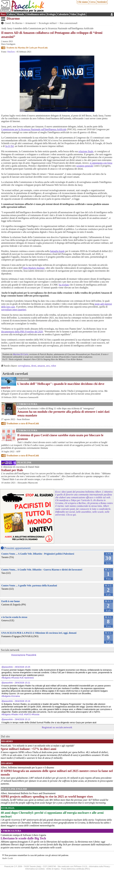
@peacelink (7, 667)
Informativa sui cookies (35, 869)
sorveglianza (24, 365)
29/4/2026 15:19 (22, 701)
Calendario (63, 14)
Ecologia (51, 14)
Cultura (11, 14)
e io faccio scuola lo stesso (14, 617)
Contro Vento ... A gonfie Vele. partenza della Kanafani (29, 585)
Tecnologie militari (48, 23)
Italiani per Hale (12, 470)
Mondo (20, 14)
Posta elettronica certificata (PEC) (75, 869)
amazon (41, 365)
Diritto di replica (53, 869)
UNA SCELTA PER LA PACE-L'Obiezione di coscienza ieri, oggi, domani (38, 633)
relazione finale (85, 151)
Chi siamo (83, 2)
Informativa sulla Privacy (99, 866)
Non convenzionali (68, 23)
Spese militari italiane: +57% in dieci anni (28, 749)
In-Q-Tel (9, 146)
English (82, 14)
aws (48, 365)
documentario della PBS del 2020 (22, 331)
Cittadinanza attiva (35, 14)
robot (53, 365)
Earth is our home (10, 601)
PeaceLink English (14, 789)
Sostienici (102, 2)
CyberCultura (27, 404)
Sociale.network (10, 649)
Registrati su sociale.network (57, 727)
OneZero (11, 51)
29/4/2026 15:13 (22, 719)
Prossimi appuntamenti (17, 548)
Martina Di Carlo (26, 47)
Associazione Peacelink (23, 655)
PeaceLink (43, 47)
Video (73, 14)
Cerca (92, 2)
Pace (3, 14)
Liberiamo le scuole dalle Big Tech (23, 838)
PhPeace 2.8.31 (80, 866)
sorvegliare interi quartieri (13, 309)
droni (33, 365)
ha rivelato (64, 284)
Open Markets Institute (34, 268)
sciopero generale (84, 165)
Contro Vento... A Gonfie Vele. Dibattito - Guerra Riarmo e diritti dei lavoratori (41, 569)
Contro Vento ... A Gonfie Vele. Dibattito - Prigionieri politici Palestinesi (37, 553)
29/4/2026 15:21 (22, 682)
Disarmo (13, 18)
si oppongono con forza (101, 163)
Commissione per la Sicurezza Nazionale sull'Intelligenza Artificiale (33, 129)
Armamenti (30, 23)
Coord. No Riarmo (13, 23)
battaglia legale (57, 251)
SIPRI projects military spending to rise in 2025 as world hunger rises (47, 796)
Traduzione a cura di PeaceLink (22, 423)
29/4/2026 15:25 (22, 667)
